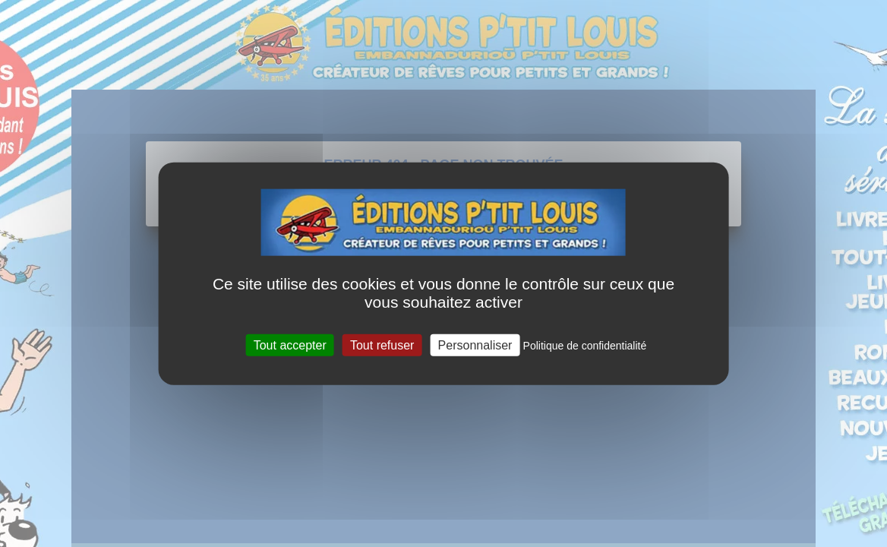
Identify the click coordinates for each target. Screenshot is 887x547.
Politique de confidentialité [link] (585, 345)
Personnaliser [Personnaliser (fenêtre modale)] (475, 344)
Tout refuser (382, 344)
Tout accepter (290, 344)
